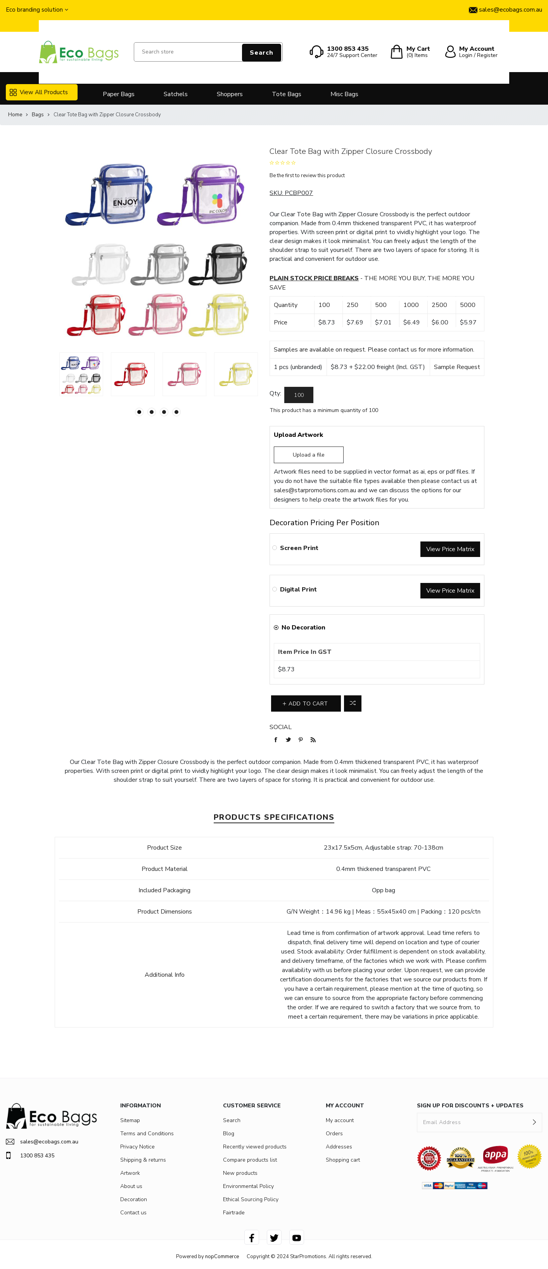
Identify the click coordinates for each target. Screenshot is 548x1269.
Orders (334, 1133)
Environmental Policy (248, 1186)
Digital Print (298, 589)
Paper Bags (119, 94)
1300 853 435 (30, 1155)
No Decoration (303, 627)
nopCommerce (222, 1256)
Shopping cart (343, 1160)
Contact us (133, 1212)
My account (340, 1120)
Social (281, 727)
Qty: (275, 393)
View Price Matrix (450, 549)
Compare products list (250, 1160)
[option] (81, 374)
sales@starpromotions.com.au (315, 490)
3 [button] (164, 412)
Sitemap (130, 1120)
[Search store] (208, 52)
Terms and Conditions (147, 1133)
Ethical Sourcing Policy (250, 1199)
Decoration (133, 1199)
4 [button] (176, 412)
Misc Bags (344, 94)
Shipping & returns (143, 1160)
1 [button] (139, 412)
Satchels (176, 94)
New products (240, 1173)
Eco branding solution (34, 10)
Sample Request (457, 367)
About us (131, 1186)
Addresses (339, 1146)
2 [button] (152, 412)
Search (261, 52)
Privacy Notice (137, 1146)
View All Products (39, 92)
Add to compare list (352, 703)
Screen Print (299, 548)
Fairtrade (234, 1212)
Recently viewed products (255, 1146)
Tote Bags (286, 94)
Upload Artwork (298, 435)
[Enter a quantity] (298, 395)
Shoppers (230, 94)
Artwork (130, 1173)
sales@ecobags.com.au (42, 1141)
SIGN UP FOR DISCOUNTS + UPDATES (470, 1105)
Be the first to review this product (307, 175)
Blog (228, 1133)
